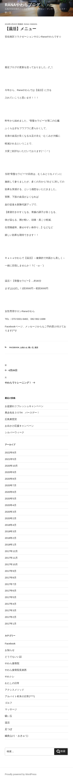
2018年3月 (10, 531)
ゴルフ (8, 702)
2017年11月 (11, 557)
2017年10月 (11, 564)
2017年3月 (10, 610)
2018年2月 (10, 538)
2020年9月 (10, 472)
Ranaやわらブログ (22, 5)
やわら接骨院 (12, 663)
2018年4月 (10, 525)
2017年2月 (10, 617)
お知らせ (23, 347)
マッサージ (11, 709)
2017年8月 (10, 577)
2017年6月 (10, 590)
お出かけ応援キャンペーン (19, 425)
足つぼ (8, 729)
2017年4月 (10, 603)
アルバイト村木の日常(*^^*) (20, 696)
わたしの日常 (12, 683)
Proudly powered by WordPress (20, 774)
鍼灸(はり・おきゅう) (16, 735)
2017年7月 (10, 584)
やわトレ (9, 676)
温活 (36, 347)
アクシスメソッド (14, 689)
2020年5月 (10, 498)
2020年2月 (10, 518)
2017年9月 (10, 571)
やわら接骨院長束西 (16, 670)
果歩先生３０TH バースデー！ (22, 412)
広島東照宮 (11, 419)
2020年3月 (10, 511)
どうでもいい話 (13, 656)
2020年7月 (10, 485)
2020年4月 (10, 505)
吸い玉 (31, 347)
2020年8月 (10, 478)
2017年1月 (10, 623)
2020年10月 (11, 465)
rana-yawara (30, 24)
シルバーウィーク (14, 432)
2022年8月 (10, 452)
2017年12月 (11, 551)
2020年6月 (10, 492)
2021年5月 (10, 459)
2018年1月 (10, 544)
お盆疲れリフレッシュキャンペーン (24, 406)
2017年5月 (10, 597)
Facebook (14, 347)
